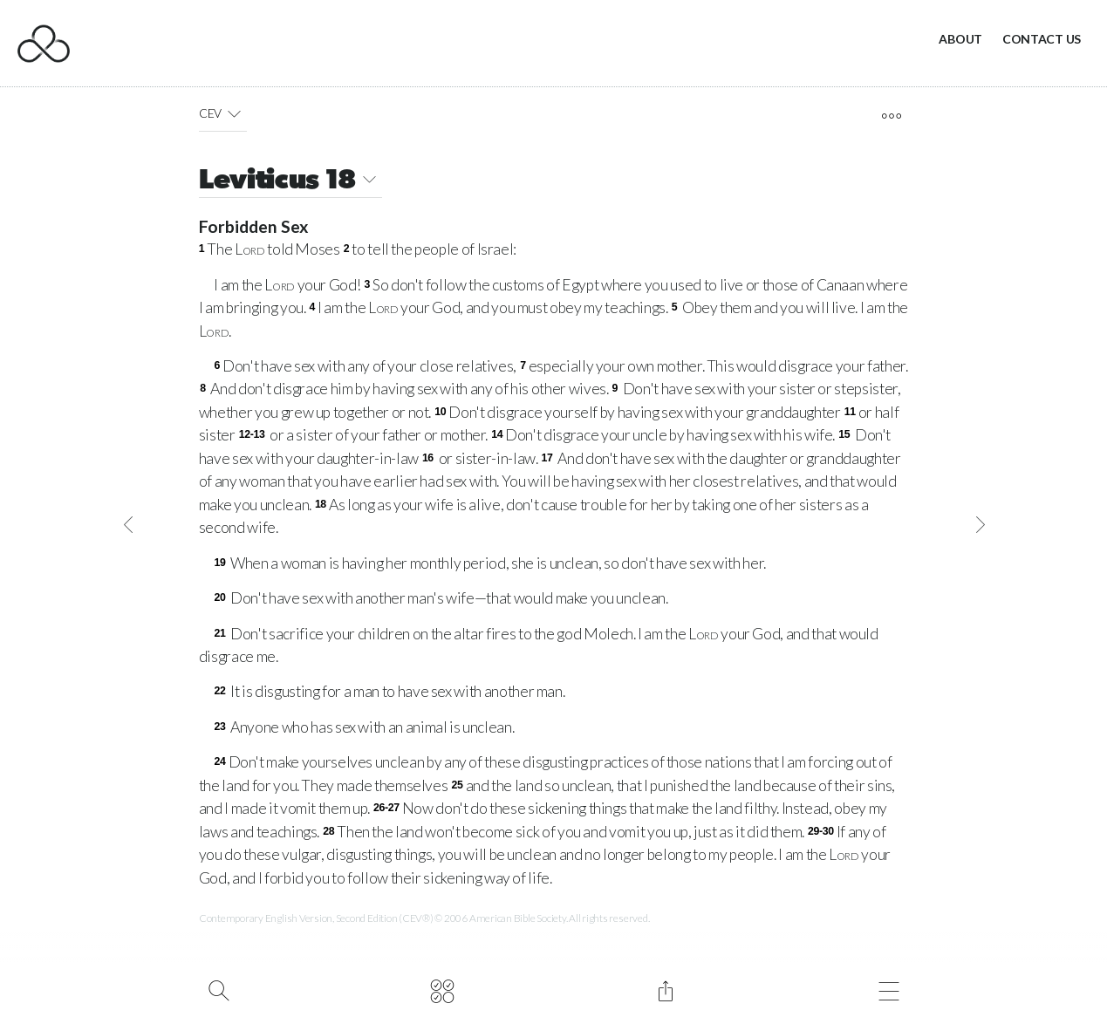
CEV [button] (223, 113)
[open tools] (891, 116)
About (960, 38)
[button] (234, 113)
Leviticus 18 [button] (291, 182)
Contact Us (1041, 38)
